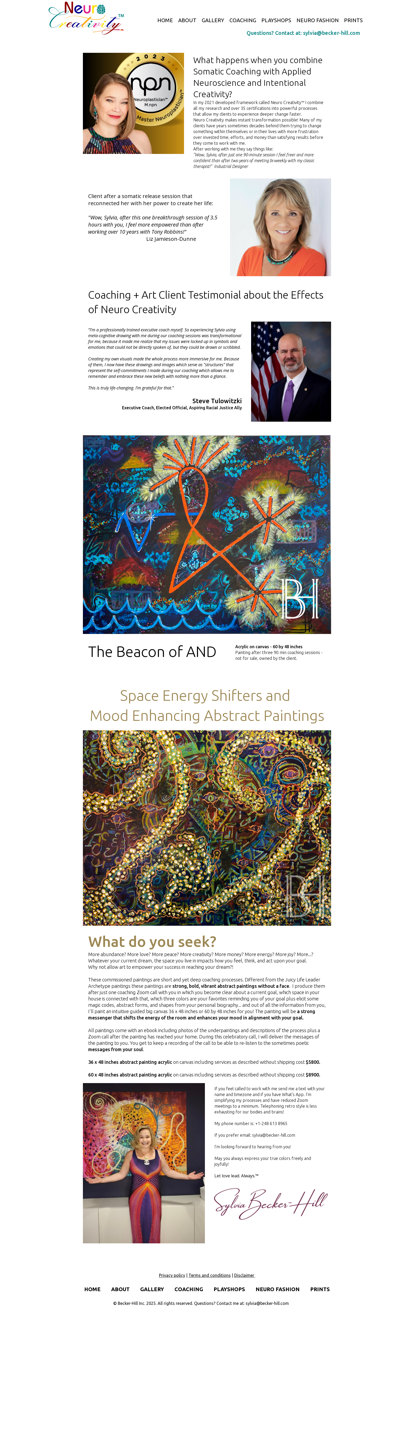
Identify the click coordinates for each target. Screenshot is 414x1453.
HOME (165, 20)
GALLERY (213, 20)
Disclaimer (244, 1275)
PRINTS (353, 20)
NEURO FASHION (318, 20)
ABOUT (187, 20)
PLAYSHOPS (276, 20)
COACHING (242, 20)
